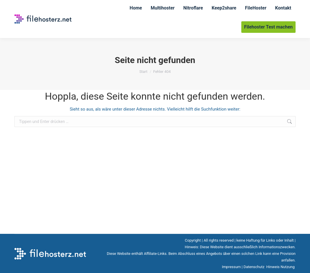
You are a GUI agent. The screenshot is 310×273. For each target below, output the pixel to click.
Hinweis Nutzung (281, 267)
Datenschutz (255, 267)
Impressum (231, 267)
